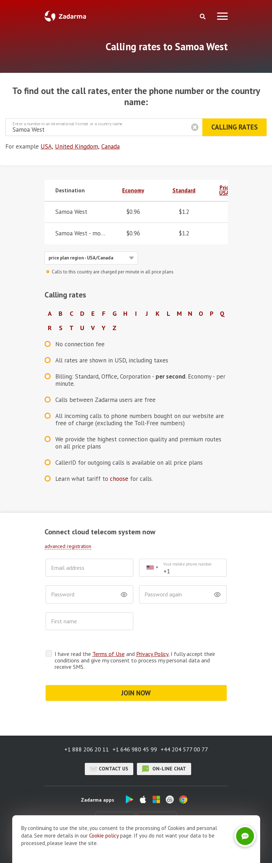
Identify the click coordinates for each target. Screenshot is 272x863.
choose (119, 479)
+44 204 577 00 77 (184, 749)
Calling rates (234, 127)
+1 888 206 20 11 (86, 749)
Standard (183, 190)
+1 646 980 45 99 (134, 749)
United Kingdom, (77, 146)
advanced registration (68, 546)
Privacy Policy (152, 653)
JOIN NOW (136, 693)
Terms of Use (108, 653)
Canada (110, 146)
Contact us (109, 769)
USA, (47, 146)
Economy (133, 190)
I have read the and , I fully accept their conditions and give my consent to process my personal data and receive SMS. (135, 660)
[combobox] (152, 567)
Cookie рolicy (104, 839)
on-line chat (164, 769)
